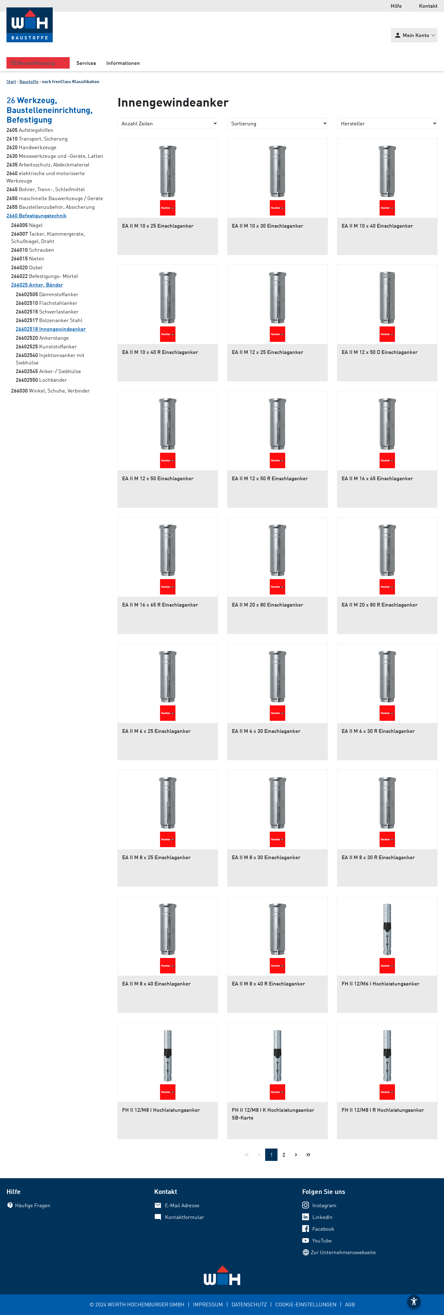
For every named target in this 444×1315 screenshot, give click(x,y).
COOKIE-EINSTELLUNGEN (305, 1304)
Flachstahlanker (46, 303)
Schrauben (32, 249)
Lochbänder (41, 379)
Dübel (27, 267)
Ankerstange (42, 337)
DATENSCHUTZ (249, 1304)
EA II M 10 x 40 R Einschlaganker (160, 352)
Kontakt (428, 5)
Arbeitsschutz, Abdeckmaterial (47, 164)
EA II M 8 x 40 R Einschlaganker (268, 983)
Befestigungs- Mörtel (44, 276)
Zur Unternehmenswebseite (343, 1252)
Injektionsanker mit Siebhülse (50, 359)
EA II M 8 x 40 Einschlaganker (156, 983)
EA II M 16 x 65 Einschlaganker (377, 478)
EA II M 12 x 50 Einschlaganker (157, 478)
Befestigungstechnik (36, 215)
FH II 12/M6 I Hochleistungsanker (380, 983)
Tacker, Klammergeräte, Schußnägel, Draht (48, 237)
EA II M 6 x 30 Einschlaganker (266, 731)
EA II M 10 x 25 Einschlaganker (157, 225)
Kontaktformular (184, 1217)
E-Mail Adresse (182, 1205)
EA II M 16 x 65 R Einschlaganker (160, 604)
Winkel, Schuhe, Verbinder (50, 390)
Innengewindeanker (51, 329)
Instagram (324, 1205)
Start (11, 81)
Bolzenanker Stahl (49, 320)
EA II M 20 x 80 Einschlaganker (267, 604)
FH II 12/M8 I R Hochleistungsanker (383, 1110)
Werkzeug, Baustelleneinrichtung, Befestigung (49, 109)
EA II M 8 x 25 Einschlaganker (156, 857)
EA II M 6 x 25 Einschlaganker (156, 731)
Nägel (27, 225)
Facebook (323, 1228)
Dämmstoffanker (47, 294)
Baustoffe (29, 81)
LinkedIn (322, 1217)
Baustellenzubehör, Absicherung (50, 207)
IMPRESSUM (208, 1304)
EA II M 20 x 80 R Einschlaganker (379, 604)
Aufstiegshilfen (29, 130)
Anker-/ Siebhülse (48, 371)
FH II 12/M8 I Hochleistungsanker (161, 1110)
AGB (350, 1304)
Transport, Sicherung (37, 138)
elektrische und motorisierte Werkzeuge (45, 177)
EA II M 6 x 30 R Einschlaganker (378, 731)
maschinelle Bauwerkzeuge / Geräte (54, 198)
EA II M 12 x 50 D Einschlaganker (379, 352)
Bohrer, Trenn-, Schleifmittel (45, 189)
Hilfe (396, 5)
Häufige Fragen (33, 1205)
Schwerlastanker (47, 311)
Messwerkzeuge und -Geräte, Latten (54, 156)
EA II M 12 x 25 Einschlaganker (267, 352)
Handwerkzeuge (31, 147)
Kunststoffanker (46, 346)
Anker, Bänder (37, 284)
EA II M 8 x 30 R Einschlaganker (378, 857)
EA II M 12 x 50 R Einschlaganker (270, 478)
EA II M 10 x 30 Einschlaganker (267, 225)
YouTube (322, 1240)
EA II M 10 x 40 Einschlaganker (377, 225)
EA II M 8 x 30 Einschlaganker (266, 857)
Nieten (27, 258)
